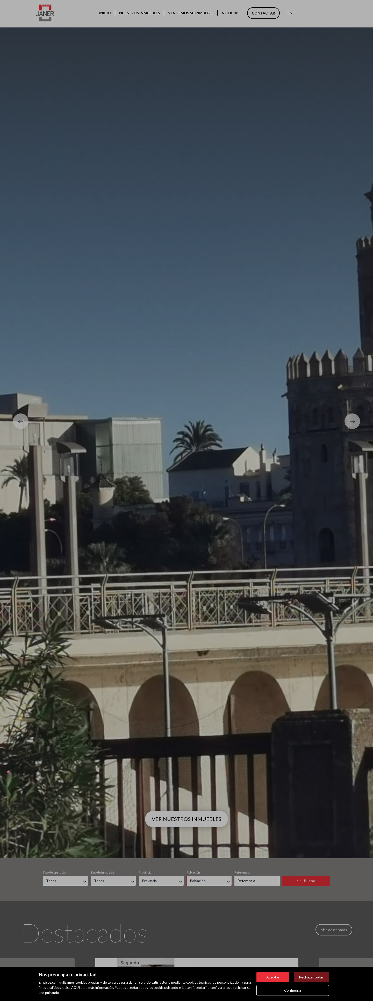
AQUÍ (75, 987)
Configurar (293, 990)
